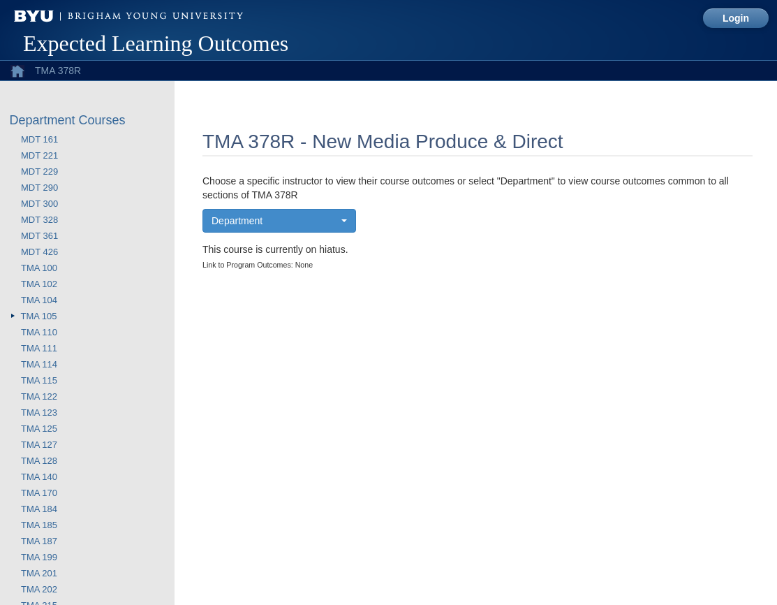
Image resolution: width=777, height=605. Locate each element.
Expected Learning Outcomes (155, 43)
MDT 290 (39, 187)
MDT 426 (39, 252)
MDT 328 (39, 219)
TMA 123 (39, 412)
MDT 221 (39, 155)
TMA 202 (39, 589)
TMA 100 (39, 268)
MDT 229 (39, 171)
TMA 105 (39, 316)
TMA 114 (39, 364)
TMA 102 (39, 284)
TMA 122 (39, 396)
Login (736, 18)
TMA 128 (39, 460)
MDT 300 (39, 203)
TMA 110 (39, 332)
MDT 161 (39, 139)
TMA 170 (39, 493)
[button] (279, 221)
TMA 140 (39, 477)
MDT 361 (39, 236)
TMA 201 (39, 573)
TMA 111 (39, 348)
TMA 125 (39, 428)
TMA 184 (39, 509)
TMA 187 (39, 541)
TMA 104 (39, 300)
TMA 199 (39, 557)
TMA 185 (39, 525)
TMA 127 (39, 444)
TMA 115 (39, 380)
